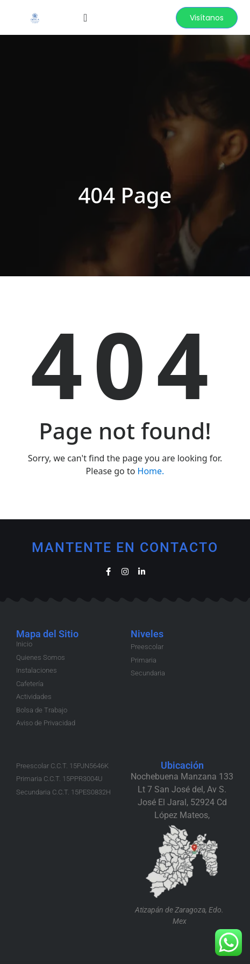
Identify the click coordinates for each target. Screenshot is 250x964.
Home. (151, 471)
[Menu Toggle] (85, 17)
